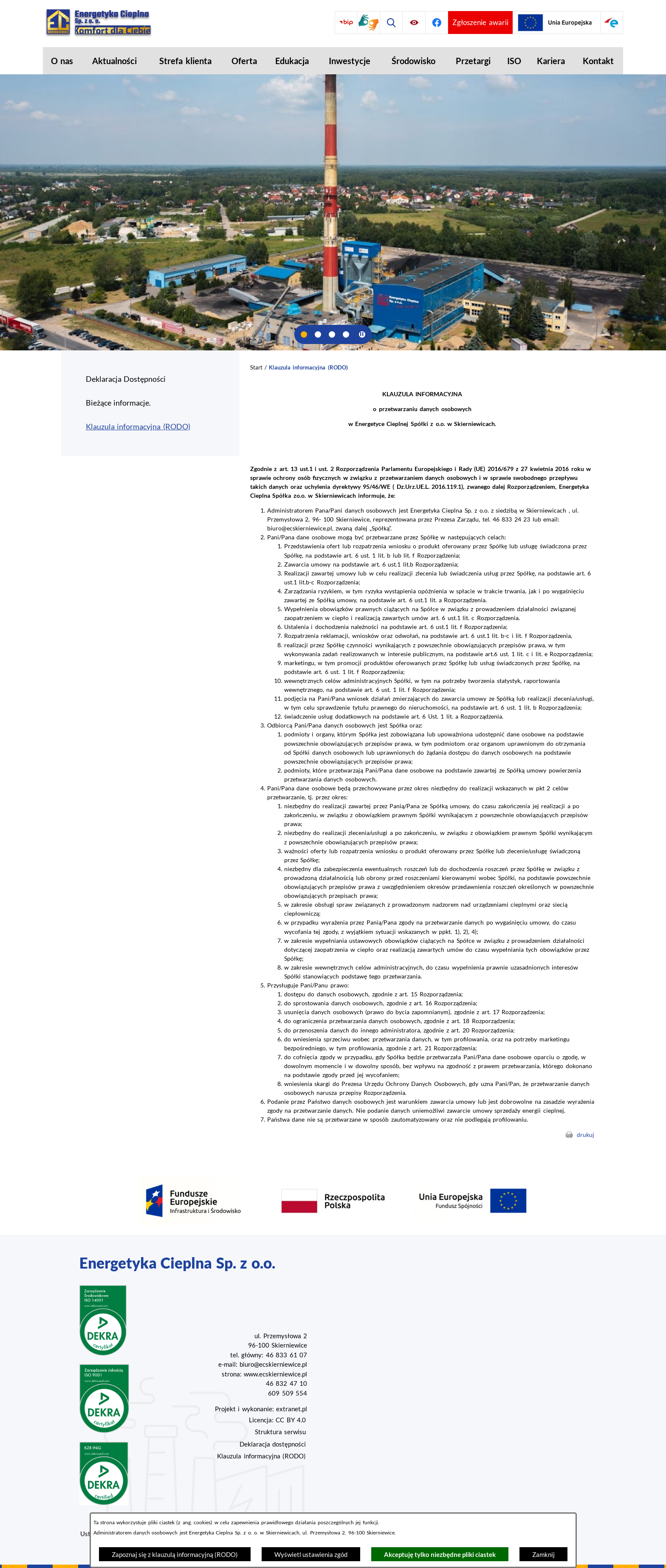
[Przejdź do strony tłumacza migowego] (368, 22)
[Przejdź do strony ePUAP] (612, 22)
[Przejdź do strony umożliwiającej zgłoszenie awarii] (480, 22)
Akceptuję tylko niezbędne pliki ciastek (440, 1554)
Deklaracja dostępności (273, 1444)
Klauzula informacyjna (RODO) (261, 1456)
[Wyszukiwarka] (391, 22)
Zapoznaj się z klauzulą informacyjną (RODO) (175, 1554)
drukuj (585, 1134)
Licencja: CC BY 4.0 (277, 1420)
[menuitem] (62, 60)
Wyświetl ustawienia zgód (310, 1554)
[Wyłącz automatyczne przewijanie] (362, 334)
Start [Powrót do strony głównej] (256, 367)
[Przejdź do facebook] (437, 22)
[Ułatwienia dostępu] (414, 22)
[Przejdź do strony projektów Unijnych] (557, 22)
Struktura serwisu (280, 1431)
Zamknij (543, 1554)
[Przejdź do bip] (346, 22)
